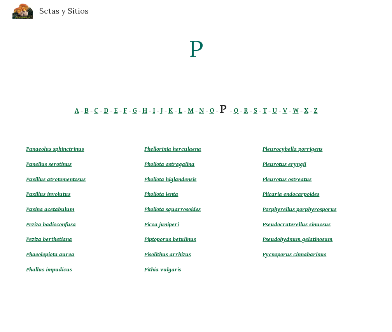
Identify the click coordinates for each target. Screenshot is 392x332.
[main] (196, 49)
